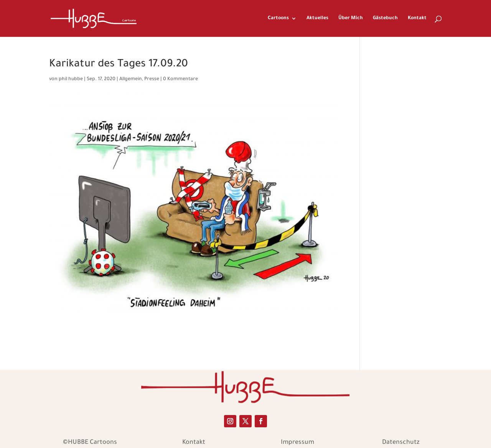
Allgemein (130, 79)
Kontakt (417, 18)
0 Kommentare (180, 79)
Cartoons (278, 18)
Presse (151, 79)
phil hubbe (71, 79)
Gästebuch (385, 18)
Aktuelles (317, 18)
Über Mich (350, 18)
